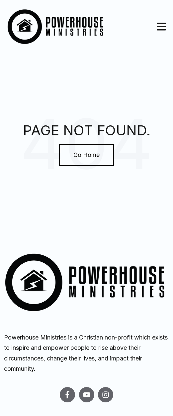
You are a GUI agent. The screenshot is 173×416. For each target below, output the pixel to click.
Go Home (86, 154)
